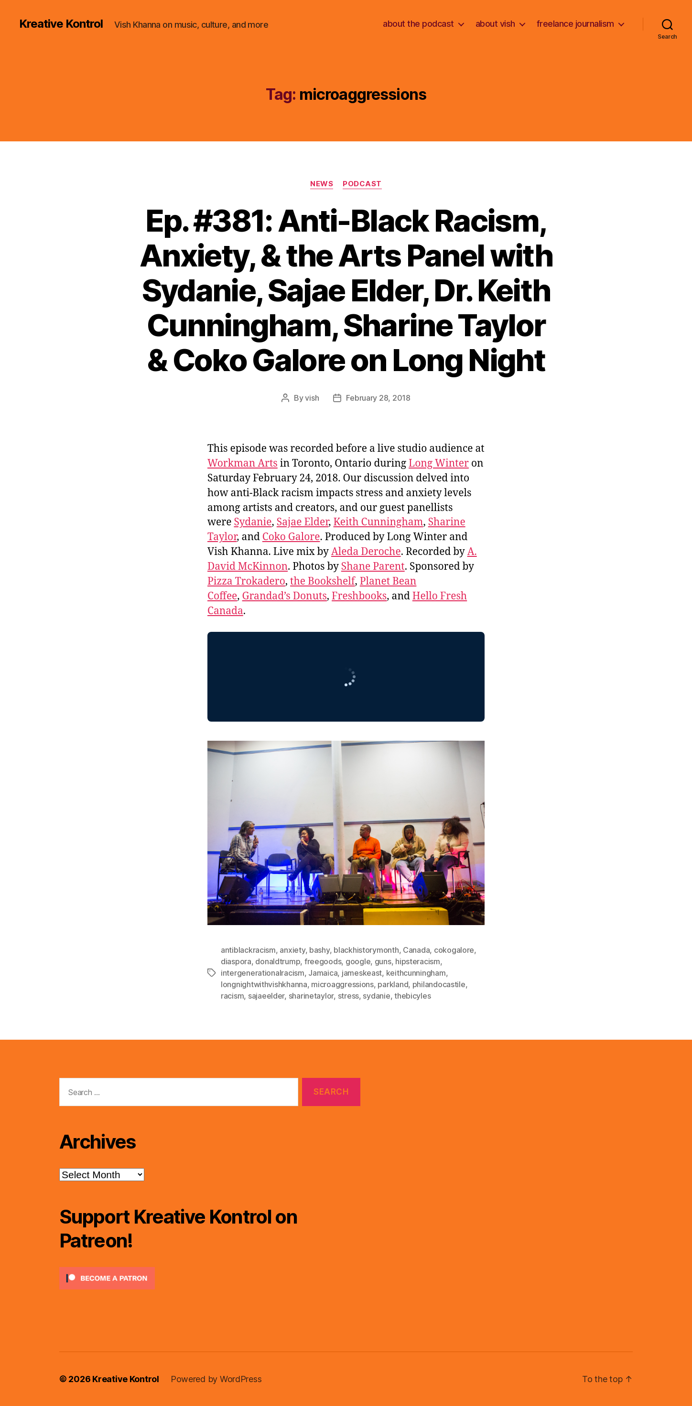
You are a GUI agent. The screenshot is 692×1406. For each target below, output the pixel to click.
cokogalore (454, 950)
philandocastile (438, 984)
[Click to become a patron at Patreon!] (209, 1278)
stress (348, 996)
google (358, 961)
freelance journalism (575, 24)
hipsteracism (417, 961)
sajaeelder (266, 996)
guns (383, 961)
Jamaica (322, 973)
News (321, 184)
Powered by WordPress (216, 1379)
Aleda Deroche (366, 551)
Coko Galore (291, 537)
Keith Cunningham (378, 522)
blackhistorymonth (366, 950)
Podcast (362, 184)
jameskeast (362, 973)
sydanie (376, 996)
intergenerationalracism (262, 973)
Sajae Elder (303, 522)
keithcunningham (416, 973)
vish (312, 398)
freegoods (323, 961)
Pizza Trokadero (246, 581)
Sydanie (252, 522)
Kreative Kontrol (61, 24)
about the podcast (418, 24)
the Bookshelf (322, 581)
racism (232, 996)
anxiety (292, 950)
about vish (495, 24)
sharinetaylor (311, 996)
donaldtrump (277, 961)
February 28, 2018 (378, 398)
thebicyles (412, 996)
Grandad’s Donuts (284, 596)
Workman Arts (242, 463)
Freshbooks (359, 596)
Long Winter (439, 463)
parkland (393, 984)
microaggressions (342, 984)
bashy (319, 950)
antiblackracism (248, 950)
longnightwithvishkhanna (264, 984)
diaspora (236, 961)
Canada (416, 950)
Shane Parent (373, 566)
